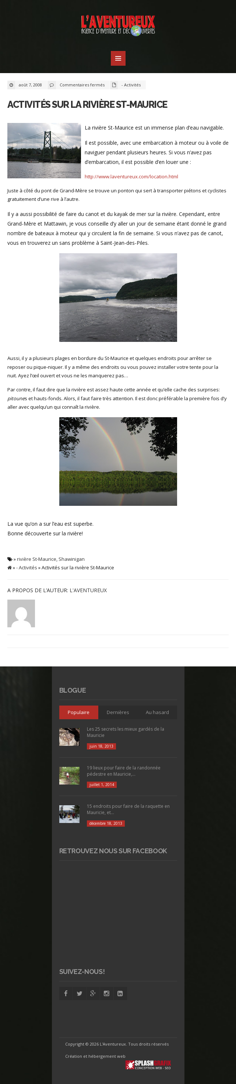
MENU (118, 58)
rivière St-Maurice (36, 559)
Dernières (118, 712)
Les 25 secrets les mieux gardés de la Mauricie (125, 732)
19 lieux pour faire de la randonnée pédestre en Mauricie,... (124, 771)
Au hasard (157, 712)
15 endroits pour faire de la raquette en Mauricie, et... (128, 809)
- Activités (131, 85)
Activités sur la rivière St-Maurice (87, 104)
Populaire (78, 712)
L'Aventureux (88, 590)
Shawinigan (72, 559)
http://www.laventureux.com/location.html (131, 176)
